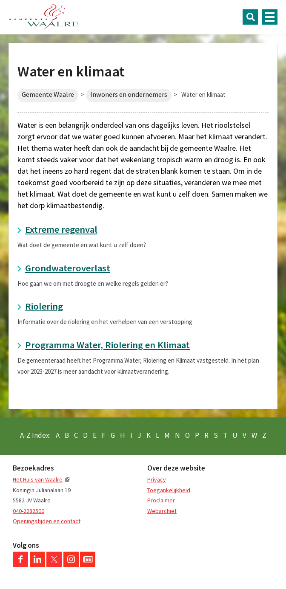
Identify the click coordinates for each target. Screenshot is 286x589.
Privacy (156, 479)
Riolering (44, 306)
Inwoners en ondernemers (128, 94)
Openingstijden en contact (46, 521)
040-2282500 (28, 511)
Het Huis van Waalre (38, 479)
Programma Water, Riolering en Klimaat (107, 345)
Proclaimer (161, 500)
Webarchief (162, 511)
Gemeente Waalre (48, 94)
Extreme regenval (61, 229)
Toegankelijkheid (168, 490)
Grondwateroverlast (67, 268)
